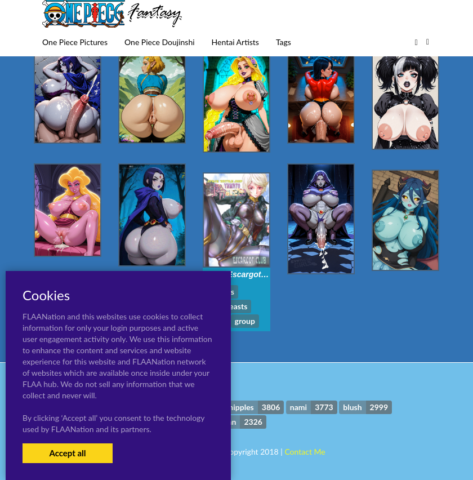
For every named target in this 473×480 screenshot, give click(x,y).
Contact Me (304, 451)
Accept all (67, 453)
